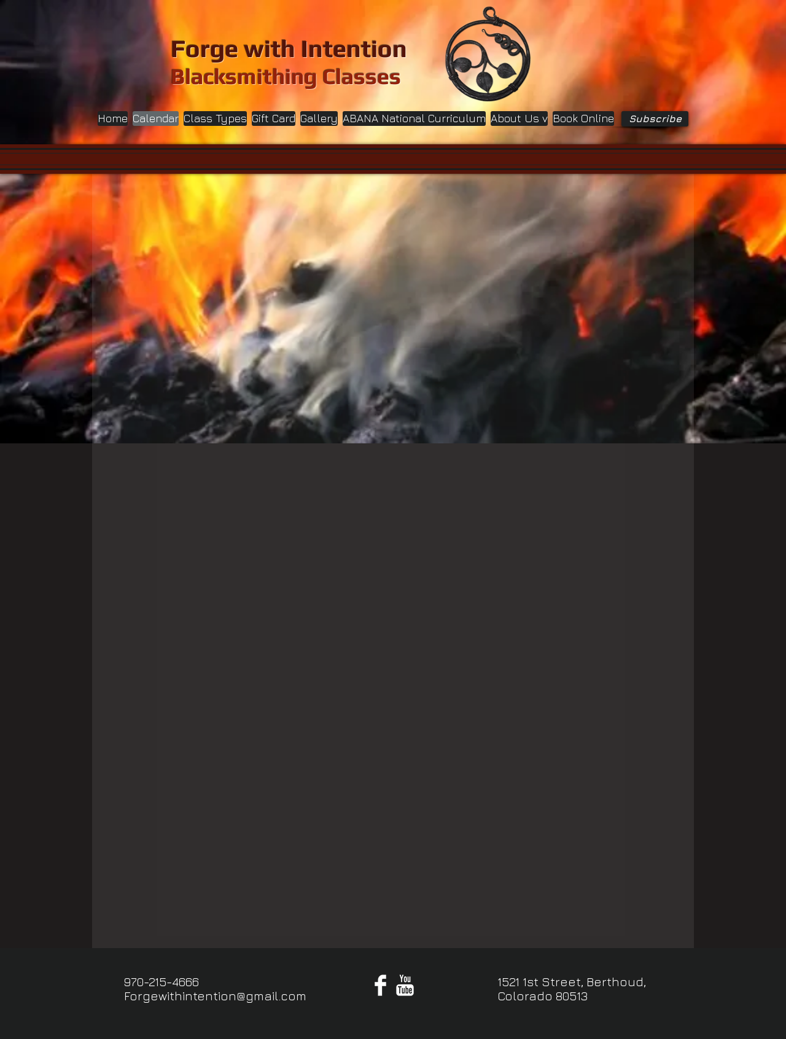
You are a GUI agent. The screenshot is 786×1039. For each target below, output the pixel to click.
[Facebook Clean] (380, 985)
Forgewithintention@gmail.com (215, 996)
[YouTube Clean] (405, 985)
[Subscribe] (654, 118)
